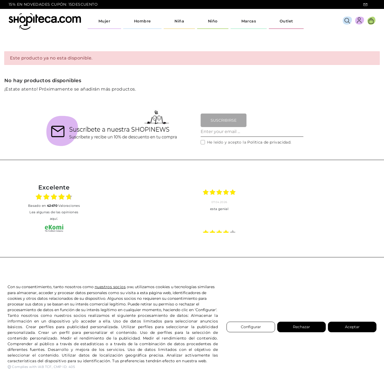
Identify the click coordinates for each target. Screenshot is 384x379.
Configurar (251, 326)
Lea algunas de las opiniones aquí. (53, 215)
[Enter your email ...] (252, 132)
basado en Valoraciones (54, 206)
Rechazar (301, 326)
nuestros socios (110, 286)
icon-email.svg (365, 4)
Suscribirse (223, 120)
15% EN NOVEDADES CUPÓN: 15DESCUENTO (53, 4)
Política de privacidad (268, 142)
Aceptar (352, 326)
